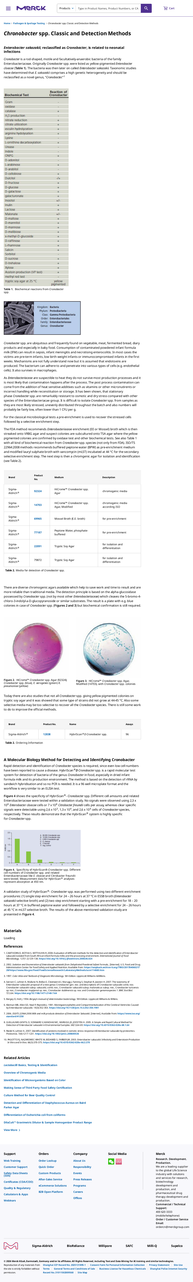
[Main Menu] (8, 8)
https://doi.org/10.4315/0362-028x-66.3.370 (66, 1042)
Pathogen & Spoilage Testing (29, 23)
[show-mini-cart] (172, 8)
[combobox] (104, 8)
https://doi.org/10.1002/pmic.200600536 (57, 1033)
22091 (37, 546)
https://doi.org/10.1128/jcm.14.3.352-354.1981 (74, 1007)
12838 (47, 734)
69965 (37, 518)
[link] (19, 1160)
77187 (37, 532)
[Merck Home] (31, 8)
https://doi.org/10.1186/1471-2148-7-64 (36, 993)
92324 (37, 491)
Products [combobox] (64, 8)
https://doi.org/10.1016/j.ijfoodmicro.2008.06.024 (65, 958)
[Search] (146, 8)
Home (7, 23)
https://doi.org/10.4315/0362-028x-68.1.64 (106, 1025)
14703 (37, 505)
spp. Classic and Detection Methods (73, 23)
